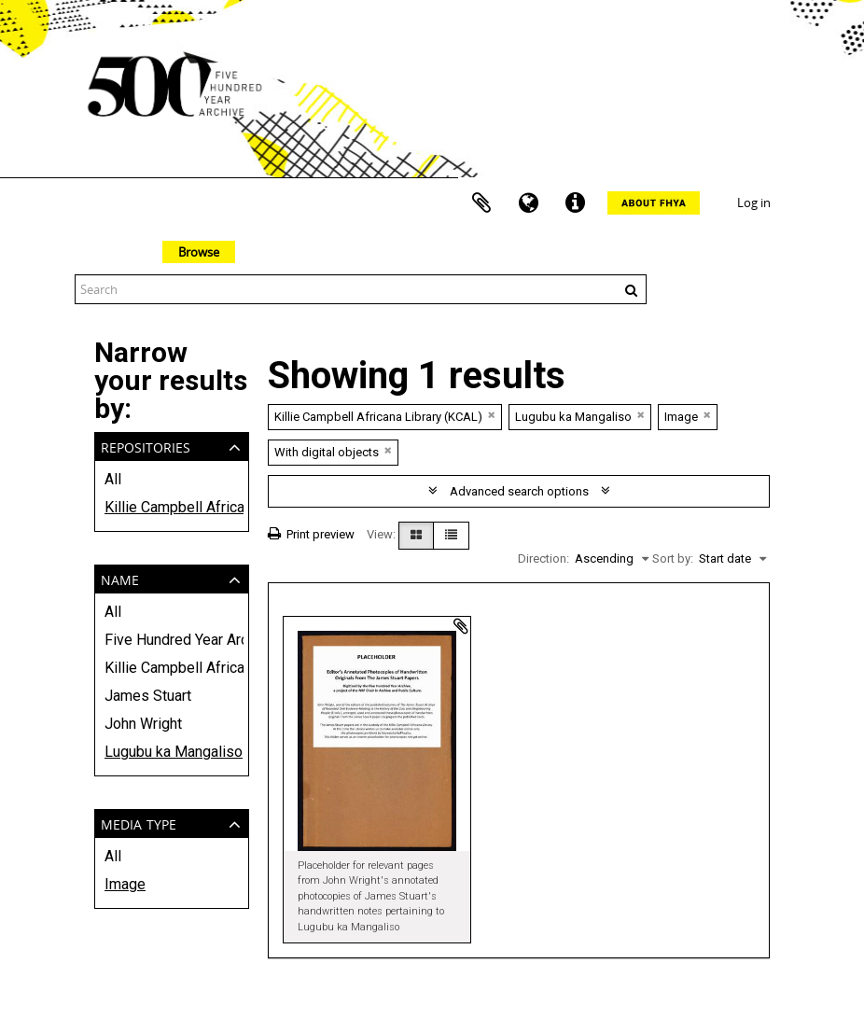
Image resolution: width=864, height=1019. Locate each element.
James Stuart (148, 696)
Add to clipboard (461, 626)
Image (125, 884)
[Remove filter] (491, 415)
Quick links (574, 203)
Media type (138, 822)
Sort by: (672, 558)
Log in (754, 202)
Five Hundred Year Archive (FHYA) (172, 640)
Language (528, 203)
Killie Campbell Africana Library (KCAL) (172, 507)
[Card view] (416, 536)
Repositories (145, 445)
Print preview (311, 534)
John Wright (143, 724)
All (113, 479)
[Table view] (451, 536)
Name (120, 578)
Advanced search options (519, 491)
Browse (198, 252)
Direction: (543, 558)
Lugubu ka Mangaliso (172, 752)
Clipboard (481, 203)
